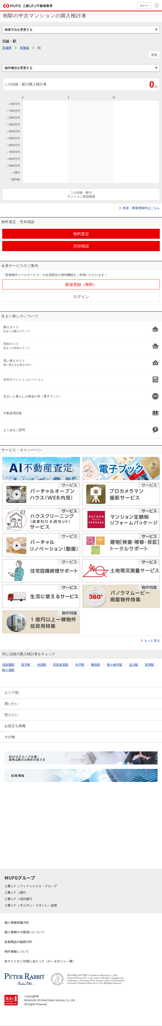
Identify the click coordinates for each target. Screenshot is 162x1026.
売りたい (11, 715)
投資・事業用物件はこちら (141, 208)
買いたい (11, 704)
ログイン (144, 5)
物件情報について (16, 951)
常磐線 (24, 48)
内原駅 (41, 664)
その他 (9, 737)
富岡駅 (149, 664)
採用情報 (18, 775)
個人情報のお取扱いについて (24, 932)
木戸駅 (79, 664)
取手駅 (25, 664)
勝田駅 (95, 664)
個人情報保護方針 (16, 922)
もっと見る (152, 640)
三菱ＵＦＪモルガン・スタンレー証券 (31, 905)
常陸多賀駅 (61, 664)
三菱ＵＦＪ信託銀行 (18, 898)
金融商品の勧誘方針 (18, 941)
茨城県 (6, 48)
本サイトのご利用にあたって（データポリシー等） (39, 961)
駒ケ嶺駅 (8, 670)
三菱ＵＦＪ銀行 (15, 892)
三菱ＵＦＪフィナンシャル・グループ (30, 885)
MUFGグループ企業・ (27, 758)
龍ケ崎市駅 (114, 664)
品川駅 (133, 664)
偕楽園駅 (8, 664)
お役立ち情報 (15, 726)
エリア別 (11, 693)
